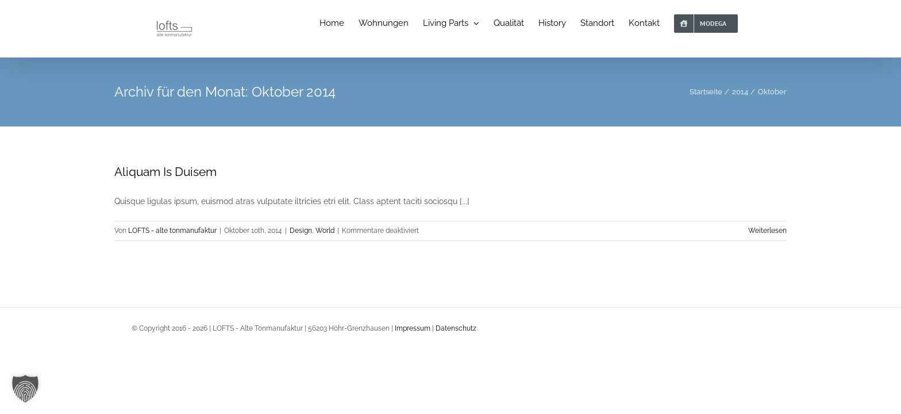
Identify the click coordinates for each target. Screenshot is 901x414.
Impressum (412, 328)
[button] (25, 388)
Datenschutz (456, 328)
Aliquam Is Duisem (165, 171)
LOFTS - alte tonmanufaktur (172, 231)
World (324, 231)
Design (301, 231)
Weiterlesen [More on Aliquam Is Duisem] (767, 231)
